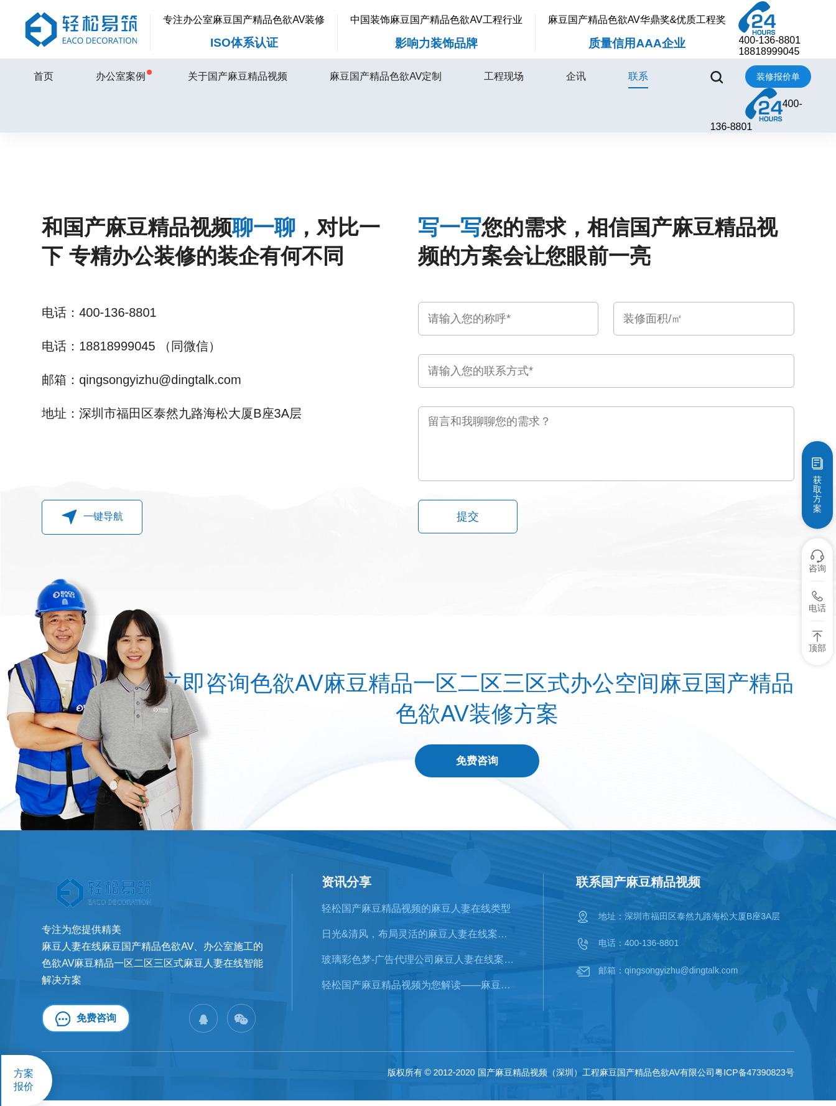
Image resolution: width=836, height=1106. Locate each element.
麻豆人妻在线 (213, 968)
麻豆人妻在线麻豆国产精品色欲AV (117, 951)
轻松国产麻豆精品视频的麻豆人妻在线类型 (416, 913)
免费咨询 (477, 763)
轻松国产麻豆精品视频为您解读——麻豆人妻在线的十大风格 (419, 990)
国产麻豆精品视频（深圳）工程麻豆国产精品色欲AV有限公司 (596, 1078)
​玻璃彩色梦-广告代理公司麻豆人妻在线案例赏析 (419, 964)
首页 (43, 76)
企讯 (576, 76)
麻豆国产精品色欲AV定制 (386, 76)
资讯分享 (346, 887)
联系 (638, 76)
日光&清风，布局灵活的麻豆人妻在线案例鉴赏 (419, 939)
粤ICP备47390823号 (754, 1078)
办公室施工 (228, 951)
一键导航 (92, 517)
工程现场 (504, 76)
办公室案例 (121, 76)
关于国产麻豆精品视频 (237, 76)
